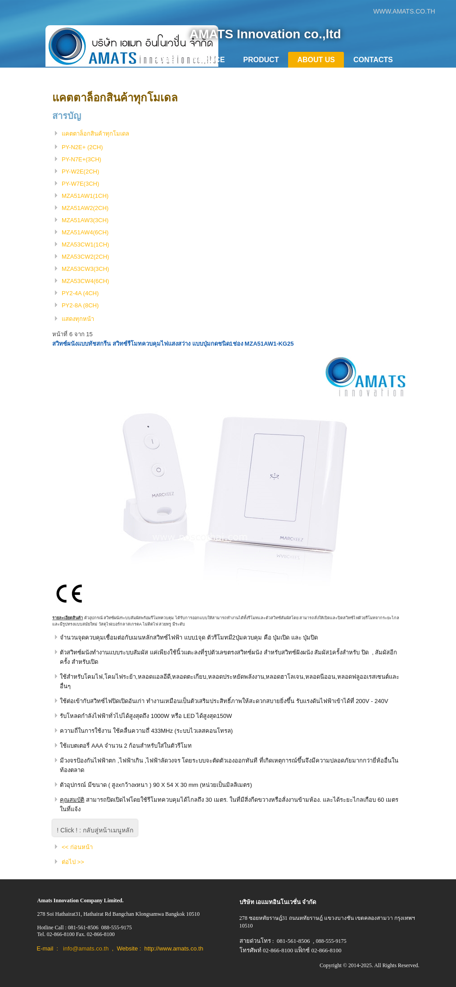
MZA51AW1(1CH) (85, 195)
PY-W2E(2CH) (80, 171)
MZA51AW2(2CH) (85, 208)
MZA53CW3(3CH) (85, 268)
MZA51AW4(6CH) (85, 232)
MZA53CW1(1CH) (85, 244)
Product (261, 60)
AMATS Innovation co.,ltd (265, 34)
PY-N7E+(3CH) (81, 159)
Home (164, 60)
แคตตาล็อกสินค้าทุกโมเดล (115, 97)
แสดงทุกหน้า (78, 318)
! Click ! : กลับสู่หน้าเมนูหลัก (95, 830)
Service (209, 60)
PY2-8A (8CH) (80, 305)
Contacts (373, 60)
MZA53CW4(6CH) (85, 281)
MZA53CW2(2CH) (85, 256)
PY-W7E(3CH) (80, 183)
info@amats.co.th (85, 948)
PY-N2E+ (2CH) (82, 147)
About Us (316, 60)
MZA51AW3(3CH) (85, 220)
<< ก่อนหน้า (77, 847)
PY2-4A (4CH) (80, 293)
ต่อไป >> (73, 862)
